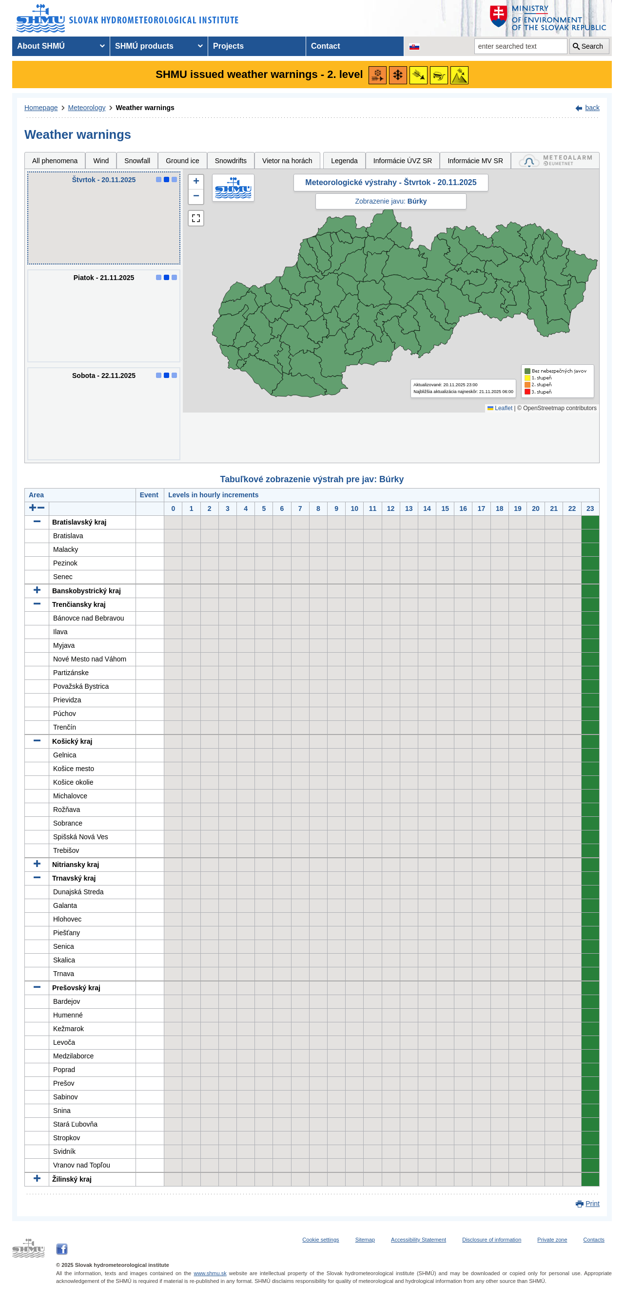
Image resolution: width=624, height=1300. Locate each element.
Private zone (552, 1240)
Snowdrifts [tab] (231, 161)
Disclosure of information (491, 1240)
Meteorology (87, 108)
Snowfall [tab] (137, 161)
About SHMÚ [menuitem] (41, 46)
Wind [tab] (101, 161)
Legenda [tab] (344, 161)
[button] (196, 182)
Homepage (41, 108)
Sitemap (365, 1240)
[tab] (555, 160)
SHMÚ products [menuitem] (144, 46)
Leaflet (500, 408)
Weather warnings (145, 108)
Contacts (594, 1240)
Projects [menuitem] (228, 46)
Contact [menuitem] (325, 46)
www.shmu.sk (210, 1273)
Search (592, 46)
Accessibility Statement (418, 1240)
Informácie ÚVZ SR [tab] (402, 161)
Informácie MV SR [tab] (475, 161)
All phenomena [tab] (55, 161)
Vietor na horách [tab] (287, 161)
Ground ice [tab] (182, 161)
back (592, 108)
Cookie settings (320, 1240)
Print (592, 1203)
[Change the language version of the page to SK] (414, 46)
